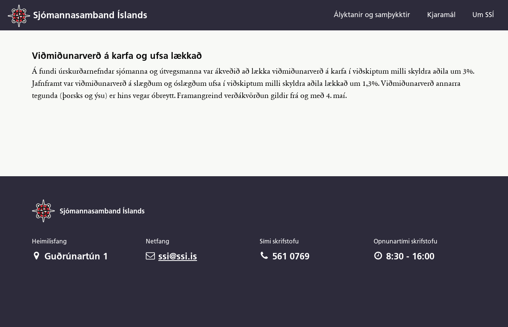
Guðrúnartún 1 (70, 256)
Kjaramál (441, 14)
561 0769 (284, 256)
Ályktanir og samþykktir (372, 14)
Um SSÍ (483, 14)
